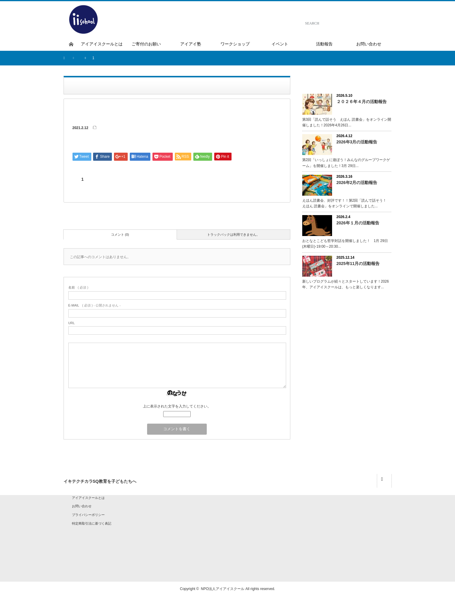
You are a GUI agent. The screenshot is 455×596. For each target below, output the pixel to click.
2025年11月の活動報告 (358, 263)
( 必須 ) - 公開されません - (94, 305)
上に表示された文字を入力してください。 (177, 406)
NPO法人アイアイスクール (222, 589)
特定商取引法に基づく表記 (91, 523)
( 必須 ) (78, 287)
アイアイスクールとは (88, 498)
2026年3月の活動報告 (357, 142)
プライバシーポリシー (88, 515)
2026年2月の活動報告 (357, 182)
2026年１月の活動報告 (358, 222)
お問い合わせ (82, 506)
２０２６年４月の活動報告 (362, 101)
